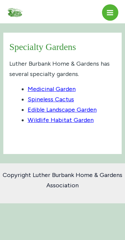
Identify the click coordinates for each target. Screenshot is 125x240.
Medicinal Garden (52, 89)
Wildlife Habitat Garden (61, 120)
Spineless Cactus (51, 99)
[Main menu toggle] (110, 12)
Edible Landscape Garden (62, 109)
